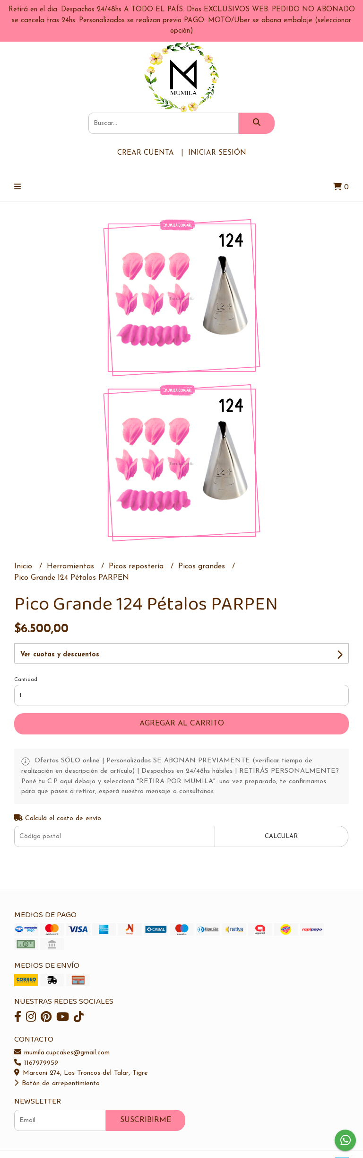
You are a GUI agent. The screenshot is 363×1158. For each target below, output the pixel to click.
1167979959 (36, 1063)
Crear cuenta (145, 153)
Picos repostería (137, 566)
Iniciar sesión (217, 153)
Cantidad (25, 679)
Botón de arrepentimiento (57, 1083)
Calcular (281, 836)
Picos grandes (202, 566)
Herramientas (71, 566)
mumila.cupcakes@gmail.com (62, 1052)
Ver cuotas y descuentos (59, 654)
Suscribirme (145, 1120)
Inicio (24, 566)
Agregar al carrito (181, 723)
